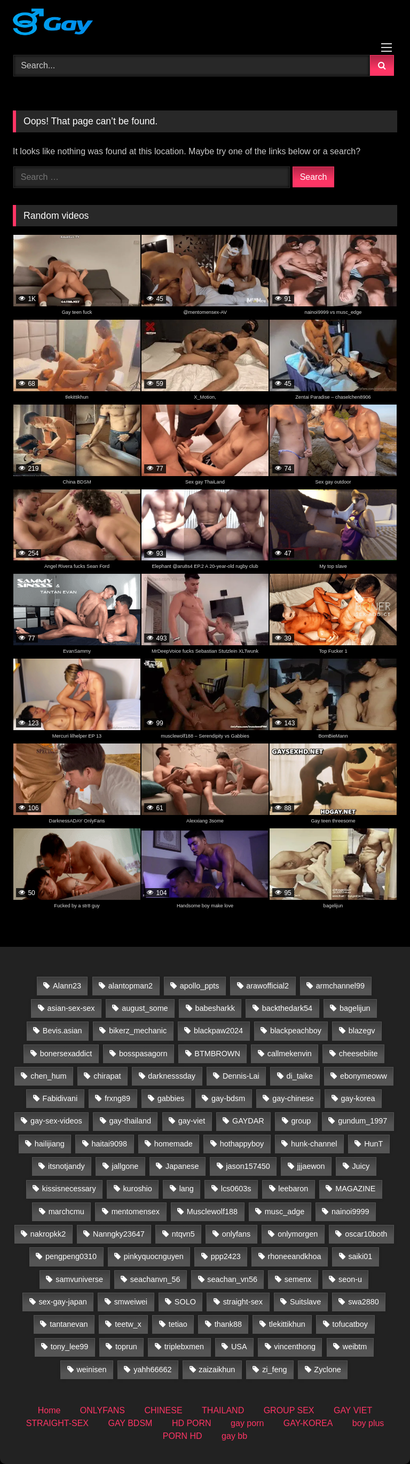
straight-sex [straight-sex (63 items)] (243, 1301)
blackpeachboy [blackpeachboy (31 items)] (295, 1030)
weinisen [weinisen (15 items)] (91, 1369)
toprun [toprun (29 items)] (126, 1346)
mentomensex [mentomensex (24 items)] (136, 1211)
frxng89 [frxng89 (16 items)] (117, 1098)
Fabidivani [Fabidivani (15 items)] (60, 1098)
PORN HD (182, 1436)
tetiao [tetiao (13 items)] (178, 1324)
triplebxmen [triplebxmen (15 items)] (184, 1346)
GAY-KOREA (308, 1423)
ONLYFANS (102, 1410)
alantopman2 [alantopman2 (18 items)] (130, 986)
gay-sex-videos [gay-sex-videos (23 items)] (56, 1121)
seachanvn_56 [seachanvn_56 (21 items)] (155, 1279)
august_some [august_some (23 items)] (145, 1008)
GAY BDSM (130, 1423)
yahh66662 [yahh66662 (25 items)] (152, 1369)
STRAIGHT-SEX (57, 1423)
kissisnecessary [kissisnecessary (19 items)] (69, 1188)
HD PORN (191, 1423)
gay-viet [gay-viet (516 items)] (191, 1121)
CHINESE (163, 1410)
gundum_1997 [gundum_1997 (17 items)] (362, 1121)
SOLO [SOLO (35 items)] (185, 1301)
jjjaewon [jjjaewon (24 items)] (311, 1166)
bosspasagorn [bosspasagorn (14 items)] (143, 1053)
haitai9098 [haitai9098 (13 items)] (109, 1143)
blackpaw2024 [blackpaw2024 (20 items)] (218, 1030)
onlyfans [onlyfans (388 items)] (236, 1234)
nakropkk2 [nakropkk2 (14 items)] (48, 1234)
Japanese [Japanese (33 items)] (182, 1166)
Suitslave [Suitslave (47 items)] (305, 1301)
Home (49, 1410)
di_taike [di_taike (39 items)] (300, 1076)
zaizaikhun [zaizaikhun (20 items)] (217, 1369)
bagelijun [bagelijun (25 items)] (355, 1008)
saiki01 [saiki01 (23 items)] (360, 1256)
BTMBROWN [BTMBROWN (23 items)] (217, 1053)
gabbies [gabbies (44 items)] (170, 1098)
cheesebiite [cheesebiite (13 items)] (358, 1053)
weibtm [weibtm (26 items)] (355, 1346)
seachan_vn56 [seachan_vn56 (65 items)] (232, 1279)
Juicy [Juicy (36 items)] (360, 1166)
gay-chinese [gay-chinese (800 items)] (293, 1098)
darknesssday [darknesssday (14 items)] (171, 1076)
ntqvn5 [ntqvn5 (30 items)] (183, 1234)
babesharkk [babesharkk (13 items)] (214, 1008)
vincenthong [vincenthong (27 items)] (295, 1346)
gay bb (234, 1436)
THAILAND (223, 1410)
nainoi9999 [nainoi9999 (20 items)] (350, 1211)
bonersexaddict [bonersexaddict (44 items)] (66, 1053)
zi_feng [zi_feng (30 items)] (274, 1369)
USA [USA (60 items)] (239, 1346)
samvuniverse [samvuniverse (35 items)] (79, 1279)
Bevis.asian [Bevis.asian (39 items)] (62, 1030)
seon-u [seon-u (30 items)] (350, 1279)
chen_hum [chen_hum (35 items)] (48, 1076)
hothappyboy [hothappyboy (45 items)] (242, 1143)
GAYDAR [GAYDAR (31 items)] (248, 1121)
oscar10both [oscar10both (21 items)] (366, 1234)
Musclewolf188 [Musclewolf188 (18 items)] (212, 1211)
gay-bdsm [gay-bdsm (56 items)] (228, 1098)
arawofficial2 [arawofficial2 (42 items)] (267, 986)
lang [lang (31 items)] (186, 1188)
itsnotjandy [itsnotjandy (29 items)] (66, 1166)
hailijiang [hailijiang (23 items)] (50, 1143)
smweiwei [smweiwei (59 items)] (130, 1301)
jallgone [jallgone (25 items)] (125, 1166)
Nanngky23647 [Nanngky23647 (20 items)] (119, 1234)
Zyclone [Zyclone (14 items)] (327, 1369)
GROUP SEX (289, 1410)
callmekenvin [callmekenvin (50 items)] (289, 1053)
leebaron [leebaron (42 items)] (293, 1188)
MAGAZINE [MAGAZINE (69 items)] (355, 1188)
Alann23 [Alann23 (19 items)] (67, 986)
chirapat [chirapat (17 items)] (107, 1076)
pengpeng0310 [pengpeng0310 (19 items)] (71, 1256)
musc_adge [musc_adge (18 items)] (284, 1211)
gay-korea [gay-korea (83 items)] (358, 1098)
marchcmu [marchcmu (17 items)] (66, 1211)
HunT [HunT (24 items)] (373, 1143)
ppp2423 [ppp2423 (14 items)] (226, 1256)
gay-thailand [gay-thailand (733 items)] (130, 1121)
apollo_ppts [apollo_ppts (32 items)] (199, 986)
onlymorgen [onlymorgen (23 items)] (298, 1234)
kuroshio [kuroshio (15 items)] (137, 1188)
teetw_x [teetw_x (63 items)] (128, 1324)
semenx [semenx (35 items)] (298, 1279)
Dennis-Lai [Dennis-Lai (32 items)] (241, 1076)
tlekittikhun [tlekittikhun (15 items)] (287, 1324)
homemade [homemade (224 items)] (173, 1143)
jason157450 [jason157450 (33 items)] (248, 1166)
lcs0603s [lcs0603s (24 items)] (236, 1188)
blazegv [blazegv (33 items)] (362, 1030)
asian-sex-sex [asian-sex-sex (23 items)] (71, 1008)
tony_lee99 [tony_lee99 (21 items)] (69, 1346)
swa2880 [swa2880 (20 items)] (363, 1301)
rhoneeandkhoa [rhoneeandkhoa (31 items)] (294, 1256)
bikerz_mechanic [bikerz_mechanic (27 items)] (138, 1030)
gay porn (247, 1423)
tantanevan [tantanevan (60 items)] (69, 1324)
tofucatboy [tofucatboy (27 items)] (350, 1324)
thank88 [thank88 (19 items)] (228, 1324)
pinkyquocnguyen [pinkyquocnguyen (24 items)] (154, 1256)
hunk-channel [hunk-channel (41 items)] (314, 1143)
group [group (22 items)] (301, 1121)
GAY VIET (353, 1410)
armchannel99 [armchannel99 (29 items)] (340, 986)
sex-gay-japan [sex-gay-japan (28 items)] (62, 1301)
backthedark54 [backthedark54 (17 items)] (287, 1008)
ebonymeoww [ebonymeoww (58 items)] (363, 1076)
